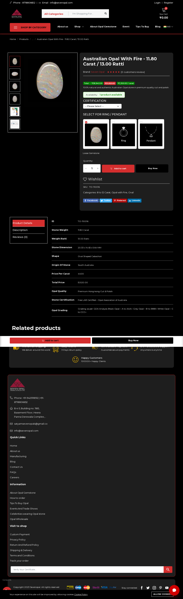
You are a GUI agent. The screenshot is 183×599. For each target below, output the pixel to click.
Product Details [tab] (22, 223)
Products (23, 39)
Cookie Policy (81, 594)
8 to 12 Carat (104, 192)
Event (126, 26)
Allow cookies (162, 594)
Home (13, 39)
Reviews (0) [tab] (20, 237)
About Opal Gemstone (103, 26)
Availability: (92, 94)
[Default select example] (102, 106)
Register (168, 3)
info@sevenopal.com (26, 430)
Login (157, 3)
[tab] (98, 132)
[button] (164, 13)
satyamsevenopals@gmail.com (31, 423)
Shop (79, 26)
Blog (157, 26)
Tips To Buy (142, 26)
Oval (131, 192)
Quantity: (88, 160)
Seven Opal (97, 71)
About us (62, 26)
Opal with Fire (119, 192)
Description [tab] (20, 230)
